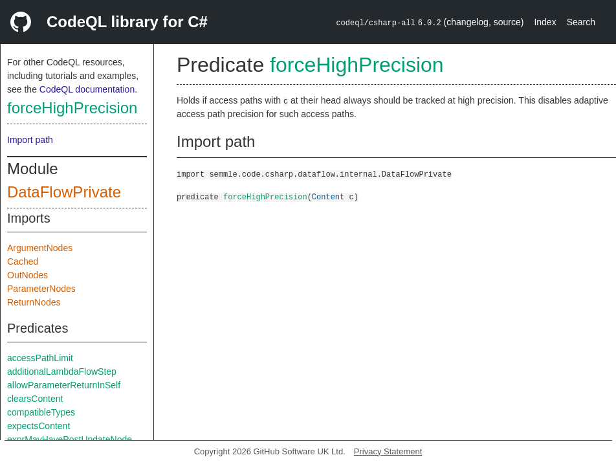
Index (545, 22)
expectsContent (38, 426)
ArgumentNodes (39, 248)
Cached (22, 261)
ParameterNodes (41, 288)
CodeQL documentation (87, 89)
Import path (30, 140)
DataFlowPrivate (64, 192)
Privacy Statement (388, 451)
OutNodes (27, 275)
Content (328, 196)
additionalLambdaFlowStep (61, 371)
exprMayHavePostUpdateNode (69, 439)
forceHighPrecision (72, 107)
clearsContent (35, 399)
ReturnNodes (34, 302)
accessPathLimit (40, 358)
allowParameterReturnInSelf (63, 385)
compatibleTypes (41, 412)
